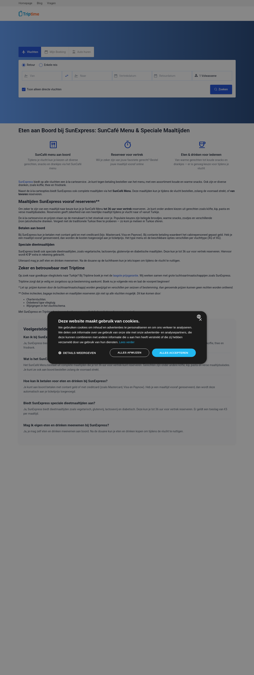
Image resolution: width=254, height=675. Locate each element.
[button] (76, 353)
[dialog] (127, 337)
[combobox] (199, 316)
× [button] (200, 319)
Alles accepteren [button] (174, 353)
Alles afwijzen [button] (130, 353)
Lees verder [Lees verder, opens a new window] (168, 342)
